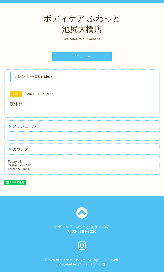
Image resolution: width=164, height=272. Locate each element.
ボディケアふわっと (71, 260)
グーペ (83, 264)
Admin (95, 264)
